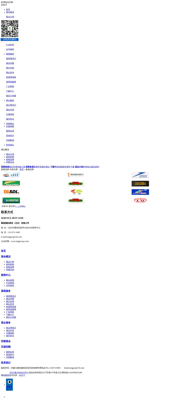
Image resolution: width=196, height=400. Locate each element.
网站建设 (5, 375)
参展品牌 (10, 159)
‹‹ (18, 206)
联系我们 (10, 145)
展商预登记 (11, 59)
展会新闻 (10, 280)
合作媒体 (10, 49)
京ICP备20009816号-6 (19, 372)
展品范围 (10, 63)
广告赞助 (10, 86)
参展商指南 (11, 77)
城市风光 (10, 119)
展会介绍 (10, 17)
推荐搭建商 (11, 82)
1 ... (16, 206)
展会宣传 (10, 72)
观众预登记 (11, 105)
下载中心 (10, 91)
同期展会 (10, 124)
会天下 (22, 375)
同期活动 (10, 162)
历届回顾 (10, 126)
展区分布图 (11, 96)
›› (25, 206)
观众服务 (10, 100)
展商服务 (10, 54)
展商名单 (10, 131)
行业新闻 (10, 45)
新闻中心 (6, 275)
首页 (8, 9)
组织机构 (10, 157)
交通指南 (10, 114)
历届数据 (10, 140)
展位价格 (10, 68)
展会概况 (10, 12)
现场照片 (10, 136)
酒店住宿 (10, 110)
